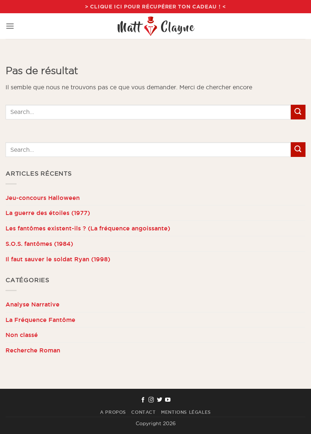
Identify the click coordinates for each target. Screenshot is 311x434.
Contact (143, 412)
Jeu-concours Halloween (43, 197)
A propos (113, 412)
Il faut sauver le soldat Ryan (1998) (58, 259)
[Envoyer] (298, 112)
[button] (10, 26)
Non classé (22, 334)
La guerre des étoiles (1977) (48, 212)
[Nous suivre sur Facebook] (143, 400)
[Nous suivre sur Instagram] (151, 400)
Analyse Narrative (33, 304)
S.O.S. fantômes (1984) (39, 243)
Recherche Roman (33, 350)
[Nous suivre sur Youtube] (168, 400)
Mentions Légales (186, 412)
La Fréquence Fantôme (40, 319)
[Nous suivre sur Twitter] (159, 400)
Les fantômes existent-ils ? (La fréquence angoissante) (88, 228)
